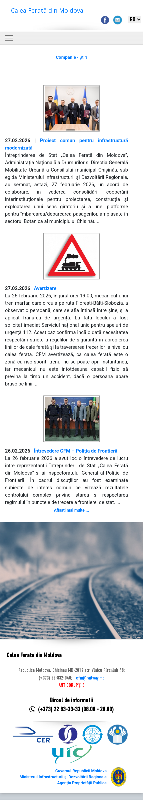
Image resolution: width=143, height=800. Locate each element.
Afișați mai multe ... (71, 510)
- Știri (71, 57)
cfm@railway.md (90, 678)
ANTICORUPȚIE (71, 685)
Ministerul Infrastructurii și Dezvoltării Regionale (62, 777)
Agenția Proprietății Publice (81, 783)
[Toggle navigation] (9, 38)
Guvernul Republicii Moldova (81, 771)
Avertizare (45, 288)
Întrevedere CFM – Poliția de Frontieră (75, 451)
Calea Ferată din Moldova (47, 10)
